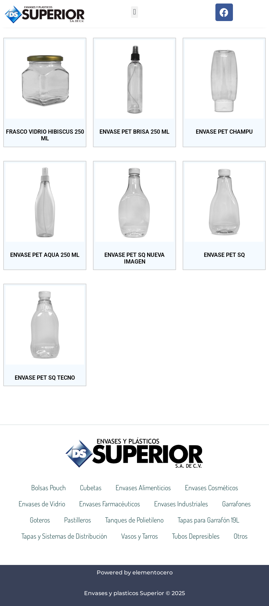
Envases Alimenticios (143, 487)
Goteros (40, 519)
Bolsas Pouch (48, 487)
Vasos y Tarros (139, 535)
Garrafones (236, 503)
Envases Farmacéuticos (109, 503)
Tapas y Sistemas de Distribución (64, 535)
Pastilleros (77, 519)
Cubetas (91, 487)
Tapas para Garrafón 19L (208, 519)
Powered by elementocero (135, 572)
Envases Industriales (181, 503)
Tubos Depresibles (196, 535)
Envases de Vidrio (42, 503)
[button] (134, 12)
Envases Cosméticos (211, 487)
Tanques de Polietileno (134, 519)
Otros (241, 535)
